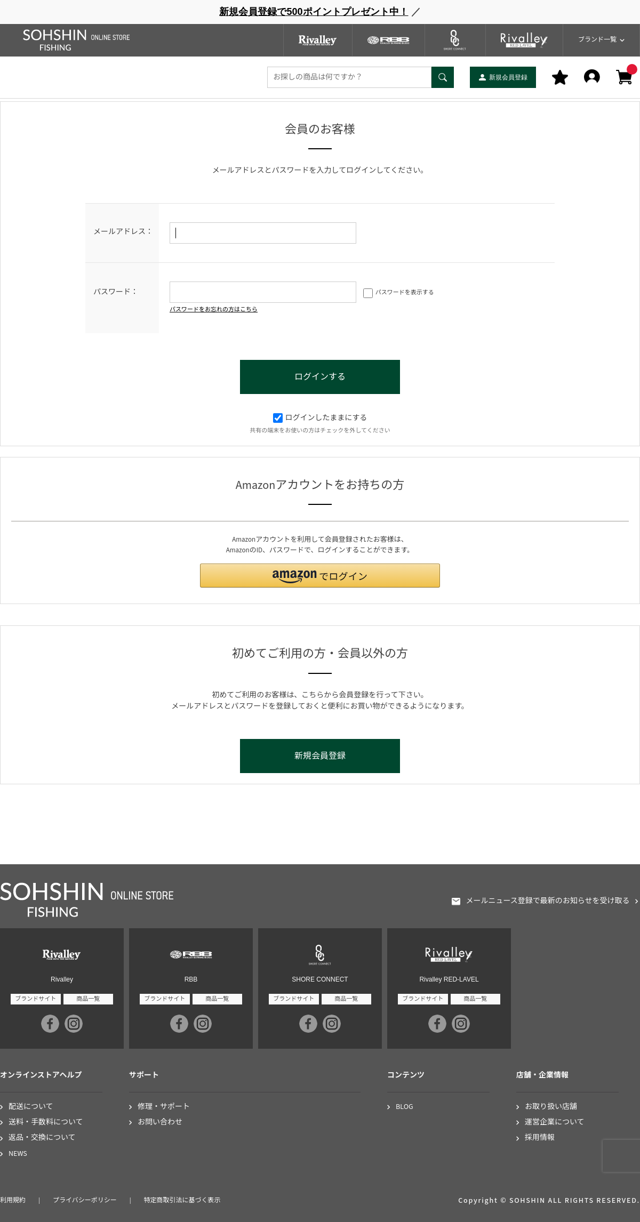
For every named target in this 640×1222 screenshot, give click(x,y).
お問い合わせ (160, 1123)
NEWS (18, 1154)
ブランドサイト (35, 999)
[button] (320, 576)
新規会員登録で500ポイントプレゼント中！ (313, 11)
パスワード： (115, 292)
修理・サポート (164, 1107)
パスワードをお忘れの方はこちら (214, 309)
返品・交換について (42, 1138)
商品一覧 (88, 999)
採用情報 (540, 1138)
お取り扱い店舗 (551, 1107)
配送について (31, 1107)
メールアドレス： (123, 232)
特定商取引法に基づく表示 (182, 1200)
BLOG (404, 1107)
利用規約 (13, 1200)
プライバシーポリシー (85, 1200)
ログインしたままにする (320, 418)
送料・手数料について (46, 1123)
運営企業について (555, 1123)
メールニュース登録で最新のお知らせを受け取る (547, 901)
